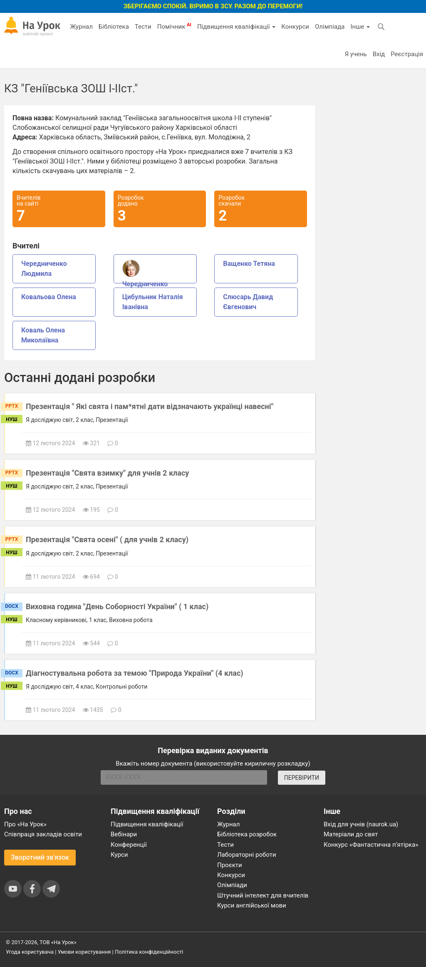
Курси (119, 854)
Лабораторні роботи (246, 854)
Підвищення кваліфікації (236, 26)
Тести (143, 26)
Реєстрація (407, 54)
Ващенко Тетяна (249, 264)
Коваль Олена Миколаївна (43, 335)
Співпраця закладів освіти (43, 834)
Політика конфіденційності (149, 952)
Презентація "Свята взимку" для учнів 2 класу (107, 473)
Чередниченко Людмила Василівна (154, 271)
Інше (360, 26)
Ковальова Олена (48, 297)
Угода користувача (30, 952)
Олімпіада (329, 26)
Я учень (355, 54)
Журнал (81, 26)
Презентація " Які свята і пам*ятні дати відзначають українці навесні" (149, 406)
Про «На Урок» (25, 824)
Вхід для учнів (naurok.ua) (361, 824)
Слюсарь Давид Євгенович (248, 302)
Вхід (379, 54)
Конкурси (295, 26)
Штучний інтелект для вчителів (262, 895)
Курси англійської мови (251, 905)
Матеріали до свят (351, 834)
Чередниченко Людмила (44, 269)
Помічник (174, 26)
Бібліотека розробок (247, 834)
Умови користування (84, 952)
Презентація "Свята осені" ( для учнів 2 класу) (107, 539)
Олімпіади (232, 885)
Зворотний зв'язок (40, 857)
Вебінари (124, 834)
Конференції (129, 844)
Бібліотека (114, 26)
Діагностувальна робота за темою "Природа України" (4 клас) (134, 673)
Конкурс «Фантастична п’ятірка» (371, 844)
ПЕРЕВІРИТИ (301, 777)
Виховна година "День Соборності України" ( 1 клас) (117, 606)
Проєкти (229, 865)
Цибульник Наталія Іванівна (152, 302)
